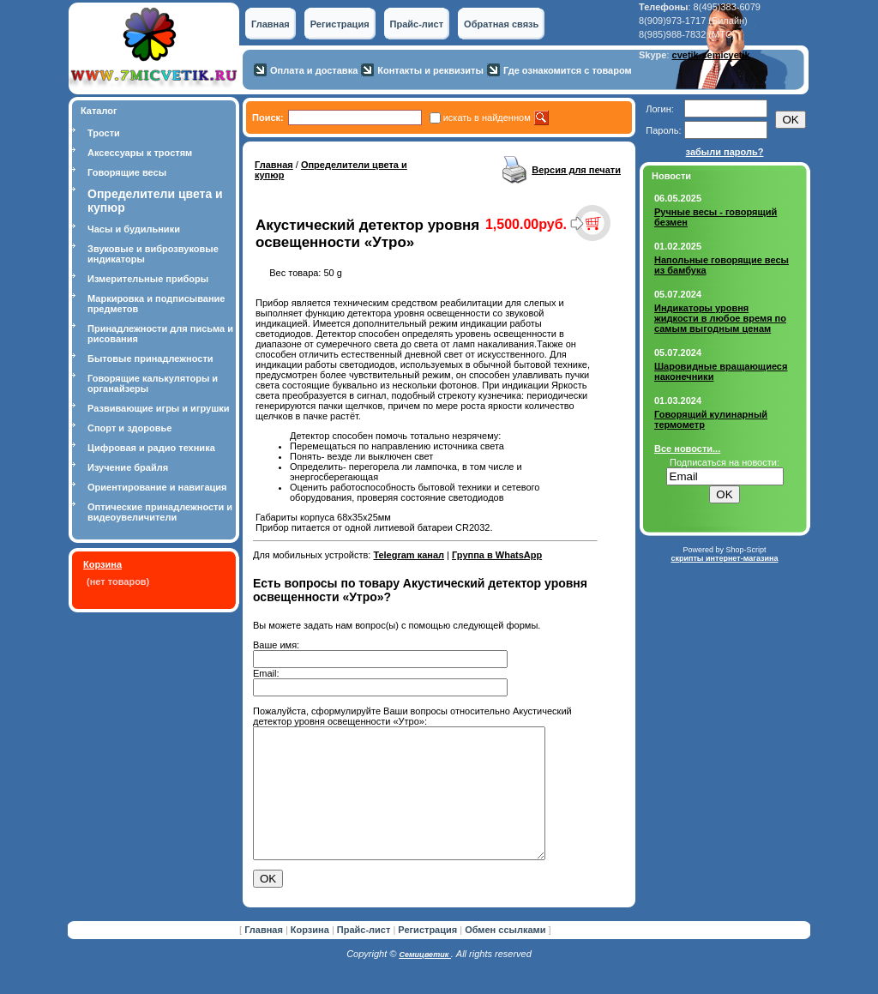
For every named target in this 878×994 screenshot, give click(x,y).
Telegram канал (408, 555)
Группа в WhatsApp (497, 555)
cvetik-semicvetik (711, 55)
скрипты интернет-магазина (724, 558)
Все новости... (687, 448)
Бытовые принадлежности (150, 358)
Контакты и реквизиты (430, 70)
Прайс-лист (417, 24)
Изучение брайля (127, 467)
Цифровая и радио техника (151, 448)
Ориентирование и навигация (156, 487)
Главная (270, 24)
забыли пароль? (725, 152)
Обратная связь (501, 24)
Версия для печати (576, 170)
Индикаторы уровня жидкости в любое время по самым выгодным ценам (720, 318)
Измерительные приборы (147, 279)
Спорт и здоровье (129, 428)
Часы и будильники (133, 229)
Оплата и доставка (314, 70)
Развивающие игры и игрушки (158, 408)
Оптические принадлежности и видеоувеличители (159, 512)
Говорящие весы (126, 172)
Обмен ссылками (505, 955)
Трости (103, 133)
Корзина (102, 564)
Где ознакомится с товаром (567, 70)
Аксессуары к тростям (139, 153)
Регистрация (340, 24)
